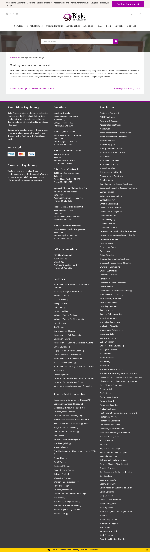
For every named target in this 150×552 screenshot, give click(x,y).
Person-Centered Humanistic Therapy (70, 493)
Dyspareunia (105, 251)
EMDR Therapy (60, 462)
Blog (108, 25)
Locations (89, 25)
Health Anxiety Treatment (111, 298)
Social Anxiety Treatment (111, 499)
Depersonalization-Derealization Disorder (117, 235)
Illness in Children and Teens (112, 314)
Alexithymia (105, 128)
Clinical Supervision (62, 374)
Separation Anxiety (108, 480)
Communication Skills (109, 215)
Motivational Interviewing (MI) (67, 439)
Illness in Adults (106, 310)
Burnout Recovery (107, 199)
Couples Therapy (61, 299)
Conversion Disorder (108, 227)
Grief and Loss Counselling (111, 294)
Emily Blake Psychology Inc (20, 549)
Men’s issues (105, 353)
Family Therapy (60, 303)
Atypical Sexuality (107, 168)
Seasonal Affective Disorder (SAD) (114, 464)
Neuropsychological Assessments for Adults (73, 386)
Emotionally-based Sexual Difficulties (116, 263)
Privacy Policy (138, 549)
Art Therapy (59, 370)
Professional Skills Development (67, 354)
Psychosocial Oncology (110, 448)
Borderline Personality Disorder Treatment (118, 188)
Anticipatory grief (107, 144)
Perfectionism (106, 393)
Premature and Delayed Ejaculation (115, 432)
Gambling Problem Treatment (113, 282)
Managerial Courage (108, 349)
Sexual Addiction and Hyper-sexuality (116, 487)
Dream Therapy (60, 458)
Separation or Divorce (109, 483)
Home (11, 58)
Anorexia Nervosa (107, 140)
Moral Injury (105, 361)
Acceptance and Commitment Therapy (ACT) (73, 400)
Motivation (104, 365)
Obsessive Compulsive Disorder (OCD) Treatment (121, 377)
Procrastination (106, 440)
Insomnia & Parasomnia (110, 322)
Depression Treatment (109, 239)
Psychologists (35, 25)
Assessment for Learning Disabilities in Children (74, 366)
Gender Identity (106, 286)
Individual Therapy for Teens (66, 315)
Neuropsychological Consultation (68, 291)
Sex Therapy (59, 327)
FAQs (17, 58)
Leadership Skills (107, 334)
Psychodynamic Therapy (64, 411)
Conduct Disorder (107, 223)
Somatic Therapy (61, 513)
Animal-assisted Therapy (64, 331)
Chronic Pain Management (111, 211)
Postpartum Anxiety (108, 416)
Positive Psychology (62, 443)
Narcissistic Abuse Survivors (112, 369)
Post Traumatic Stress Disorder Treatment (118, 413)
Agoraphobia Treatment (110, 124)
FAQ (100, 25)
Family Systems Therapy (64, 470)
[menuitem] (140, 14)
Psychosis (104, 444)
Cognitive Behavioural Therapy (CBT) (69, 403)
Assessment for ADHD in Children (68, 358)
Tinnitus (103, 515)
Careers (119, 25)
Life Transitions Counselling (112, 345)
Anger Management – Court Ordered (115, 132)
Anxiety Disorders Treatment (112, 148)
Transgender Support (109, 523)
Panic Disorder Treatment (111, 385)
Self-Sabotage (106, 476)
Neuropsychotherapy (63, 489)
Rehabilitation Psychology (65, 362)
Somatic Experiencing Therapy (67, 509)
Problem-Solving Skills (109, 436)
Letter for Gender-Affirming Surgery (69, 382)
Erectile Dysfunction (108, 270)
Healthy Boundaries (108, 302)
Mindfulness (59, 435)
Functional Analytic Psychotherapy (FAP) (71, 423)
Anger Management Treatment (113, 136)
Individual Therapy (61, 295)
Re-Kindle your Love (108, 456)
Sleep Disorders (106, 495)
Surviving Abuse (106, 507)
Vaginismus (105, 527)
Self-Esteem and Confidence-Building (116, 472)
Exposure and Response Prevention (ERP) (71, 419)
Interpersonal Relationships (111, 330)
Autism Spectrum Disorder (111, 172)
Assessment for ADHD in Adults (67, 335)
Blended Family (106, 180)
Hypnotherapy (60, 323)
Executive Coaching (62, 338)
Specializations (54, 25)
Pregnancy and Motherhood (112, 428)
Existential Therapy (62, 466)
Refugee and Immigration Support (114, 460)
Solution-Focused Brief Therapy (67, 505)
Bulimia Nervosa (107, 191)
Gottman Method (61, 474)
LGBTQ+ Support (107, 341)
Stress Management (108, 503)
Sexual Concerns (107, 491)
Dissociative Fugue (108, 247)
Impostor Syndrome (108, 318)
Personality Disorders (109, 405)
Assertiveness (106, 156)
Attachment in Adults (109, 164)
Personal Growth (107, 401)
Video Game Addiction (109, 531)
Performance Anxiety (109, 397)
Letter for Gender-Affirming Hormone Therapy (74, 378)
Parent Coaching (61, 311)
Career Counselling (62, 346)
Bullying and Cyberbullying (111, 196)
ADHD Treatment (107, 117)
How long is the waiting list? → (127, 88)
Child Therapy (59, 307)
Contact (131, 25)
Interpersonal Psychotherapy (66, 481)
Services (19, 25)
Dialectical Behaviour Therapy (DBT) (69, 407)
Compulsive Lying (107, 219)
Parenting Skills (106, 389)
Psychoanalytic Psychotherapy (67, 501)
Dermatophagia (106, 243)
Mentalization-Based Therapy (66, 431)
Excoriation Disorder (108, 274)
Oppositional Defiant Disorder (113, 539)
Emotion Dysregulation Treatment (115, 259)
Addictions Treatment (109, 113)
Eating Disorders (107, 255)
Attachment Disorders (109, 160)
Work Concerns (106, 535)
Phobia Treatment (108, 409)
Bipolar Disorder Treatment (112, 176)
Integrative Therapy (62, 478)
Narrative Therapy (61, 485)
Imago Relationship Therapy (66, 427)
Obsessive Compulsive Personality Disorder (118, 381)
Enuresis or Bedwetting (110, 266)
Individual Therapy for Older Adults (69, 319)
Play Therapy (59, 497)
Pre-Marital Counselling (110, 424)
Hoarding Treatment (109, 306)
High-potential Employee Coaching (69, 350)
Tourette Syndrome (108, 519)
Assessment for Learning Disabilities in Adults (73, 342)
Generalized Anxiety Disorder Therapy (116, 290)
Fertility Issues (106, 278)
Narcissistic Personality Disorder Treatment (119, 373)
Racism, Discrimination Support (113, 452)
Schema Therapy (61, 447)
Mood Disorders (107, 357)
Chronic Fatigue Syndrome (111, 207)
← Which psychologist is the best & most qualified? (31, 88)
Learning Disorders (108, 338)
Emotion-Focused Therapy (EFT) (68, 415)
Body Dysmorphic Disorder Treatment (116, 184)
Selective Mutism (107, 468)
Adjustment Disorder (109, 121)
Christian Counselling (109, 203)
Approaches (73, 25)
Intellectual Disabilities (109, 326)
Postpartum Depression (110, 420)
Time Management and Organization (116, 511)
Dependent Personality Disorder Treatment (118, 231)
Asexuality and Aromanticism (112, 152)
